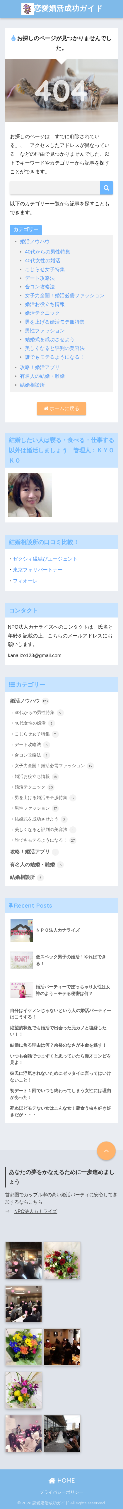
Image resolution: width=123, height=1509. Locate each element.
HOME (61, 1480)
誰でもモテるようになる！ (55, 357)
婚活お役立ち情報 (45, 304)
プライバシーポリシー (61, 1492)
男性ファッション (45, 331)
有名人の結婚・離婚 (42, 376)
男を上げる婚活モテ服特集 (55, 322)
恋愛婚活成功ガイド (62, 9)
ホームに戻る (62, 408)
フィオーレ (25, 581)
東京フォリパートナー (38, 570)
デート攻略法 (40, 278)
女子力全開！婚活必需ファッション (65, 295)
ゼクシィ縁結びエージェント (45, 559)
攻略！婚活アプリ (40, 367)
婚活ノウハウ (35, 241)
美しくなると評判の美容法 (55, 348)
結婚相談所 (32, 385)
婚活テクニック (42, 313)
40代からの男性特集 (47, 252)
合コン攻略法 (40, 287)
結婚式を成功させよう (50, 339)
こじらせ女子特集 (45, 269)
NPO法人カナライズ (35, 1211)
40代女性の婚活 (42, 260)
